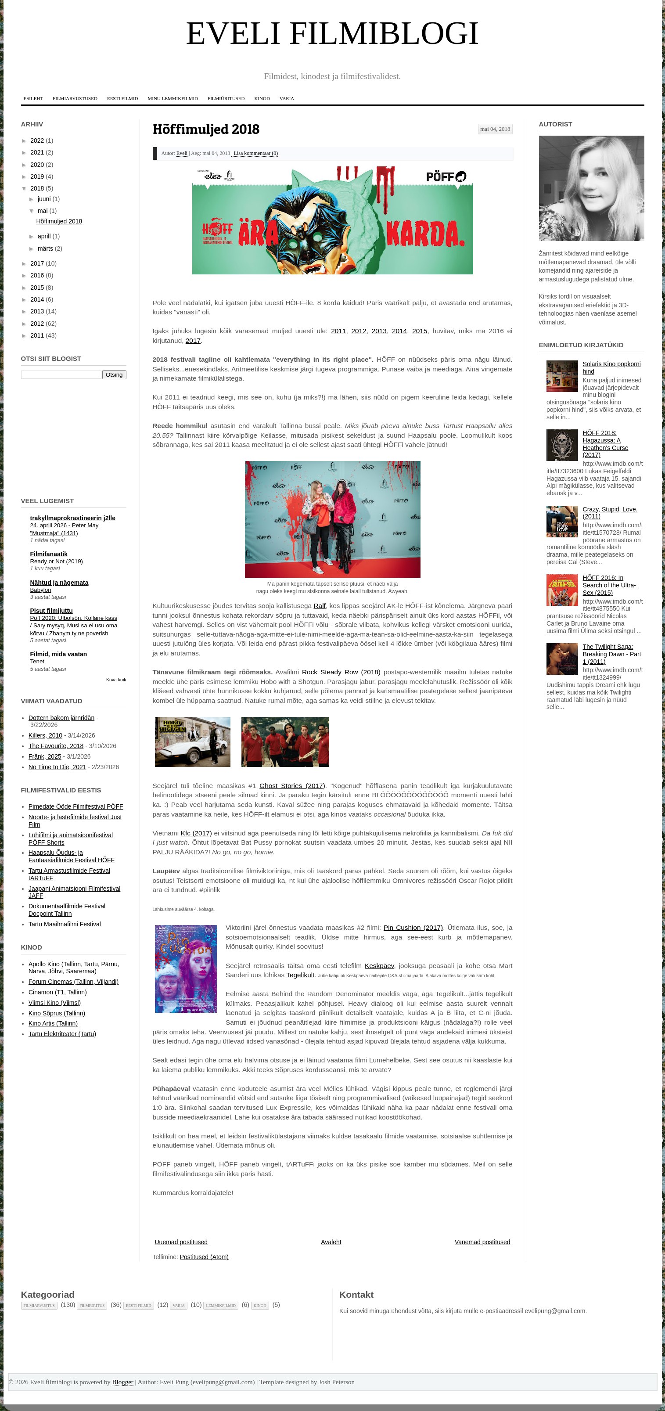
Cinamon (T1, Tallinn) (58, 992)
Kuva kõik (116, 679)
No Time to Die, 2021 (57, 766)
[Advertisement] (65, 436)
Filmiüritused (226, 98)
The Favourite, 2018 (56, 745)
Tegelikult (300, 975)
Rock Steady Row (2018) (341, 672)
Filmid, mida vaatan (58, 654)
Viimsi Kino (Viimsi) (55, 1002)
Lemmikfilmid (221, 1305)
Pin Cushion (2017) (413, 927)
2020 (37, 164)
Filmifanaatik (49, 554)
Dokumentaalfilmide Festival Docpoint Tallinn (67, 910)
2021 (37, 152)
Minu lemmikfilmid (172, 98)
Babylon (40, 590)
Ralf (320, 605)
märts (45, 248)
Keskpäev (379, 965)
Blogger (122, 1382)
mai (43, 210)
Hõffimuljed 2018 (206, 128)
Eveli (181, 153)
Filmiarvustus (39, 1305)
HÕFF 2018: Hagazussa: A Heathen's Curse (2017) (606, 443)
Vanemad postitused (482, 1241)
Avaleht (331, 1241)
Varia (287, 98)
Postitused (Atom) (204, 1256)
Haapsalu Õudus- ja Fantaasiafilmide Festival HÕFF (72, 856)
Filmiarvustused (75, 98)
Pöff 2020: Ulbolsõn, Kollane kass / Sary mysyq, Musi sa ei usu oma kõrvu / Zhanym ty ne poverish (74, 626)
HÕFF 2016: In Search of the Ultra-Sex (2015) (609, 585)
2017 (193, 340)
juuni (44, 198)
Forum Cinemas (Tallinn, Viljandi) (74, 981)
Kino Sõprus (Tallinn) (57, 1013)
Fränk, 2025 (45, 756)
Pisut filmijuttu (51, 610)
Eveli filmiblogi (332, 32)
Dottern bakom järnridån (61, 717)
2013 (379, 331)
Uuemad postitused (181, 1241)
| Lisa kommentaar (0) (254, 153)
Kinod (262, 98)
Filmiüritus (91, 1305)
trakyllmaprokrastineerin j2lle (73, 518)
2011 (338, 331)
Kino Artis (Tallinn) (53, 1023)
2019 (37, 176)
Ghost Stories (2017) (292, 785)
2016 (37, 275)
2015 (419, 331)
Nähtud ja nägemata (59, 582)
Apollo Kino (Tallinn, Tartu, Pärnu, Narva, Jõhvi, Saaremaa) (74, 968)
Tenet (37, 661)
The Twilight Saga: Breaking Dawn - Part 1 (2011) (612, 654)
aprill (44, 236)
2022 (37, 140)
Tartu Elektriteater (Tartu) (62, 1033)
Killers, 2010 (45, 735)
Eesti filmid (122, 98)
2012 (358, 331)
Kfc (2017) (196, 833)
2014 (399, 331)
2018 (37, 188)
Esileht (33, 98)
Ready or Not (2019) (56, 561)
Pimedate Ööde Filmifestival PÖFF (76, 806)
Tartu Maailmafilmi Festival (65, 924)
